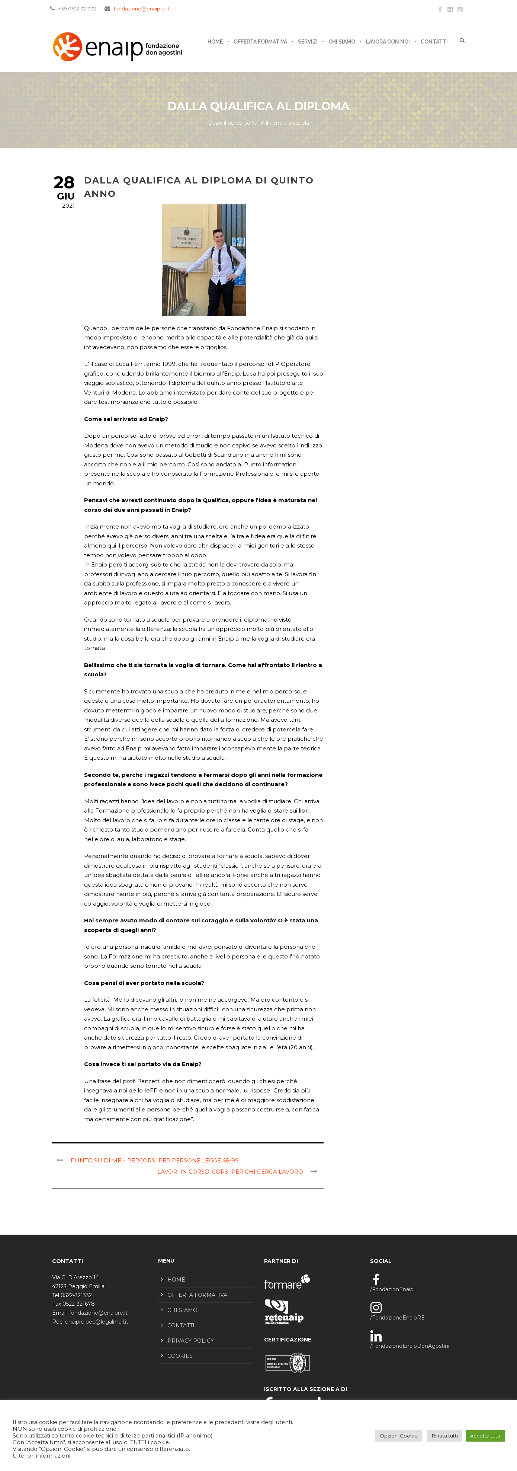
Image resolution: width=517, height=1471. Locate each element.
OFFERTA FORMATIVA (260, 42)
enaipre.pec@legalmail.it (96, 1321)
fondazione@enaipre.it (142, 9)
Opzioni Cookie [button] (399, 1436)
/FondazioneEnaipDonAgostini (409, 1346)
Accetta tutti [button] (485, 1436)
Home (215, 42)
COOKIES (180, 1356)
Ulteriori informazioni (41, 1455)
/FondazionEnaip (392, 1289)
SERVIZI (308, 42)
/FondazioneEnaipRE (397, 1317)
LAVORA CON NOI (388, 42)
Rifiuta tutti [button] (445, 1436)
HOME (176, 1279)
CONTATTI (434, 42)
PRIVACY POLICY (190, 1340)
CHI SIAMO (341, 42)
